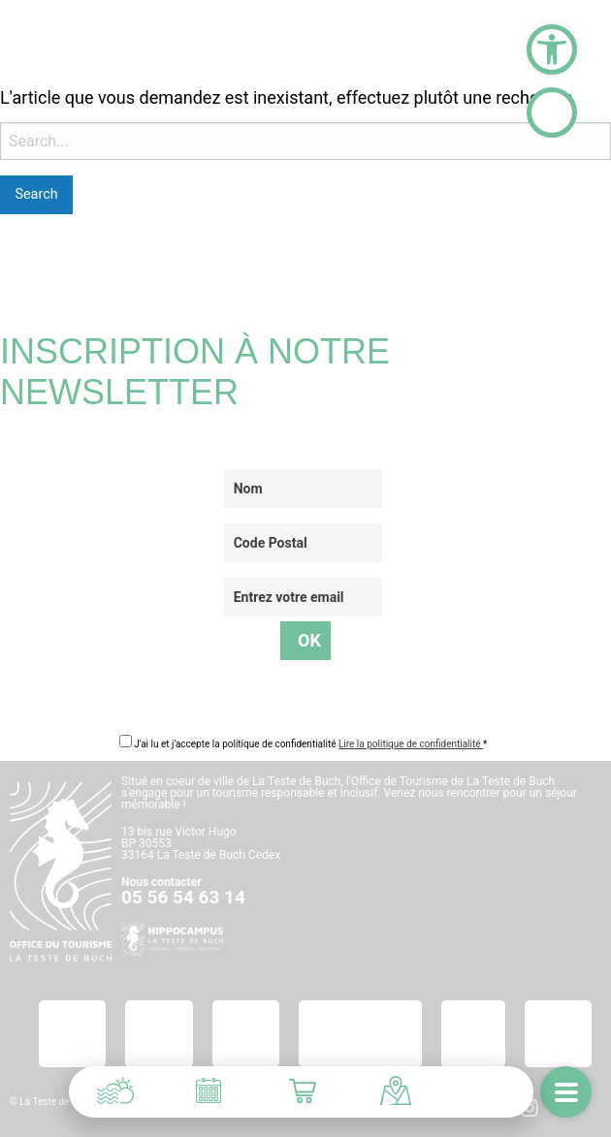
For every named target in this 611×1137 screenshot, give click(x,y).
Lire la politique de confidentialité (410, 744)
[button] (552, 49)
